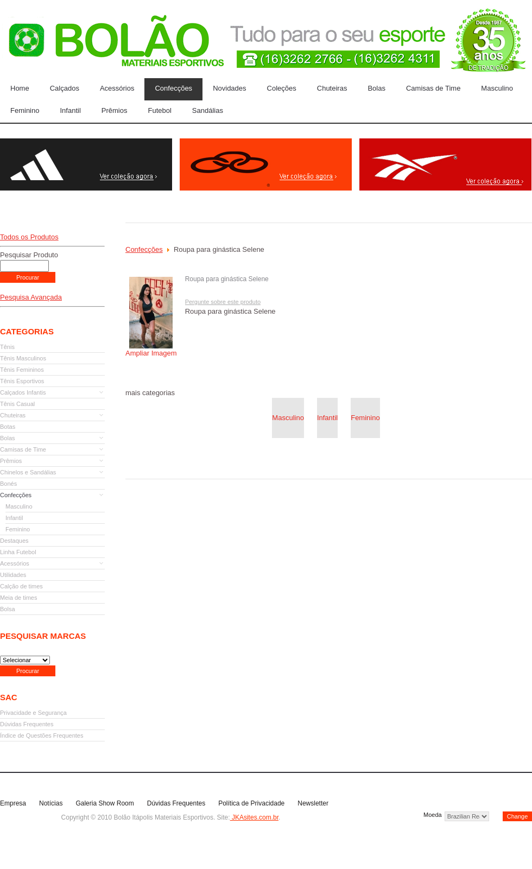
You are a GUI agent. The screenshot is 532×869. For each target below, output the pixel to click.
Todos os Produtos (29, 237)
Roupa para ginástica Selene (227, 279)
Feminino (365, 418)
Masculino (288, 418)
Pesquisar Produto (29, 255)
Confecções (144, 249)
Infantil (327, 418)
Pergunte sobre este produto (223, 302)
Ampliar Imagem (151, 349)
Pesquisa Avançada (31, 297)
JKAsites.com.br (254, 817)
